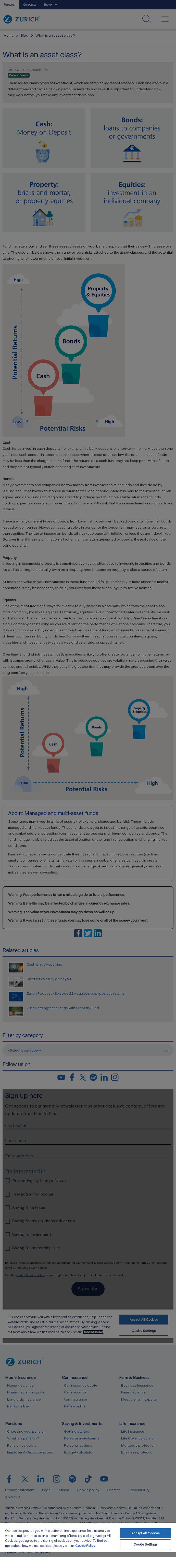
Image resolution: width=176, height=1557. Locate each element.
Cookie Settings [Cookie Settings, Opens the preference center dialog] (145, 1544)
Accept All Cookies (145, 1533)
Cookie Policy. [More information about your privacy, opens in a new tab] (85, 1546)
